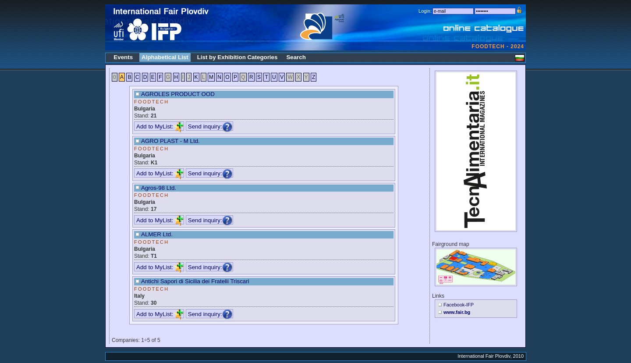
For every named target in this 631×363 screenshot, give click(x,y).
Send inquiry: (210, 126)
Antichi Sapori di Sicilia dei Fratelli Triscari (195, 281)
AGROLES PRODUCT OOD (178, 94)
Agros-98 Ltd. (158, 188)
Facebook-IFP (458, 304)
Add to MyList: (160, 126)
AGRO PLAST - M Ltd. (170, 141)
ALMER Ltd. (157, 234)
